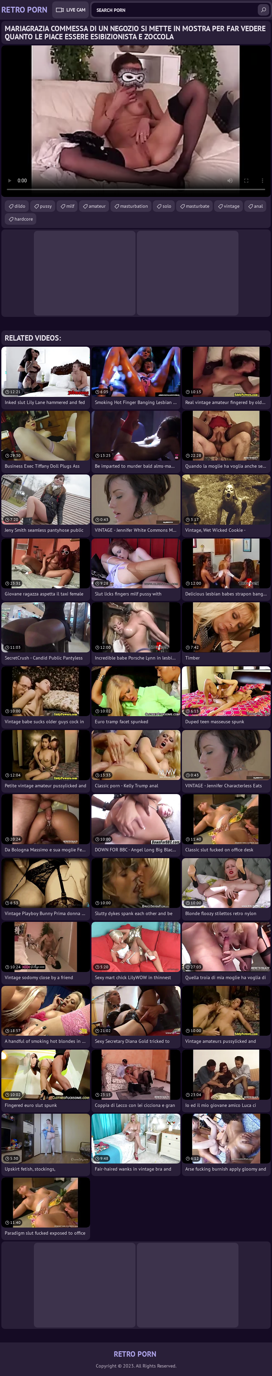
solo (167, 206)
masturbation (134, 206)
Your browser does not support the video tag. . (136, 121)
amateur (97, 206)
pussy (46, 206)
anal (258, 206)
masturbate (197, 206)
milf (70, 206)
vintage (231, 206)
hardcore (24, 219)
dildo (20, 206)
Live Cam (75, 10)
